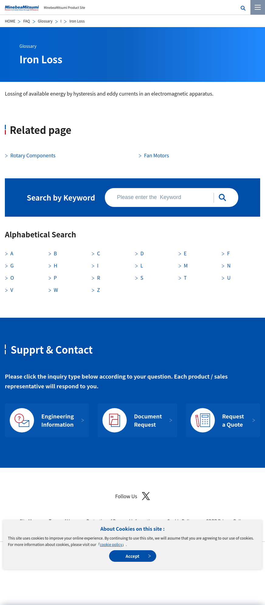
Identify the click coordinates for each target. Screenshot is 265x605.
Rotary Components (32, 155)
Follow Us (132, 496)
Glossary (45, 20)
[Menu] (257, 7)
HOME (10, 20)
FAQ (26, 20)
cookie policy (111, 544)
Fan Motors (156, 155)
